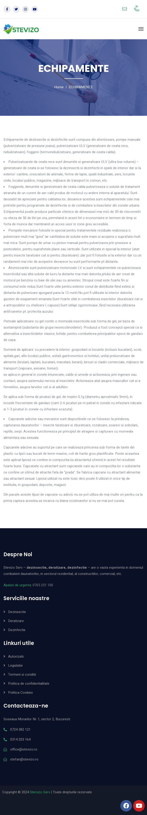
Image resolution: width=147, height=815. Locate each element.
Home (59, 87)
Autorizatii (16, 656)
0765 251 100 (43, 585)
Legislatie (15, 665)
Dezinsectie (17, 611)
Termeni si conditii (22, 674)
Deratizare (16, 620)
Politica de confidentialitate (28, 683)
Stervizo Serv (40, 792)
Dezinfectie (16, 629)
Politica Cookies (20, 692)
